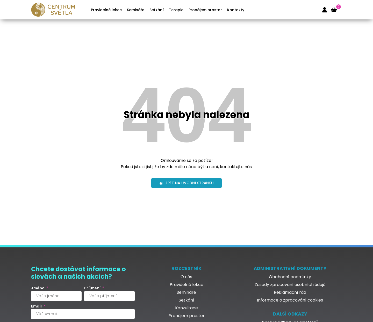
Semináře (135, 9)
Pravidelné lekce (106, 9)
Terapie (176, 9)
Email (37, 306)
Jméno (38, 288)
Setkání (156, 9)
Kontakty (235, 9)
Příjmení (93, 288)
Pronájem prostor (205, 9)
